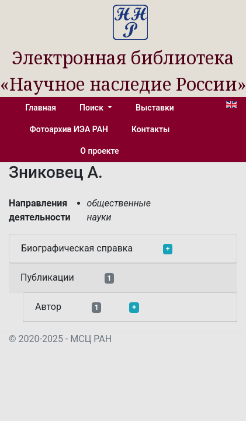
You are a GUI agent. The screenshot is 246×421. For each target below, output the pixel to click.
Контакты (150, 129)
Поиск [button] (92, 107)
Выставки (155, 107)
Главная (40, 107)
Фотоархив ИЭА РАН (69, 129)
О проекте (99, 151)
